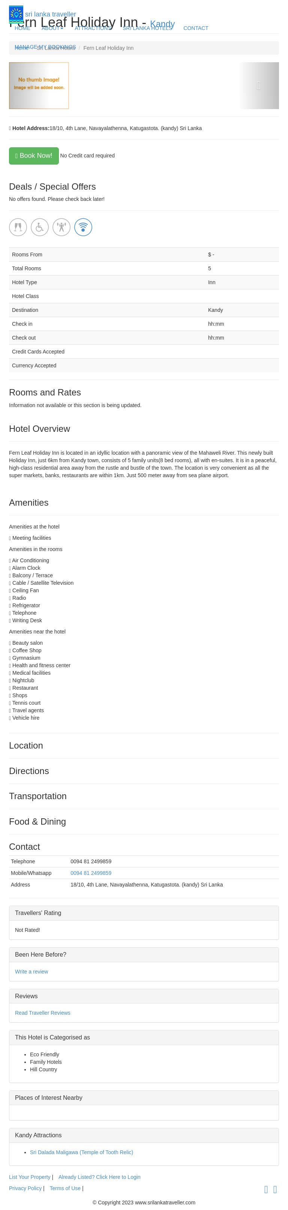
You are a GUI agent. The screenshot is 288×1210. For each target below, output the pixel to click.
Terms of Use (65, 1188)
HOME (22, 28)
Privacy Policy (26, 1188)
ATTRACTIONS (93, 28)
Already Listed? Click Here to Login (99, 1177)
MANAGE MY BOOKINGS (45, 47)
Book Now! (33, 155)
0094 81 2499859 (90, 873)
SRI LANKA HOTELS (147, 28)
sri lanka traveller (42, 12)
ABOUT (52, 28)
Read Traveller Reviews (42, 1013)
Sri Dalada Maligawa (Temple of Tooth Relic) (81, 1152)
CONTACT (195, 28)
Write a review (31, 972)
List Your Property (30, 1177)
